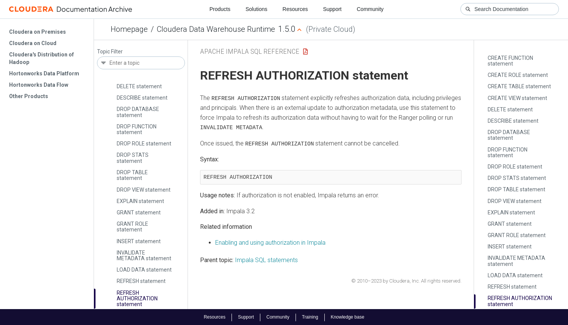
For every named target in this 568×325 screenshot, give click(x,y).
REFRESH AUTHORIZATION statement (137, 299)
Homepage (129, 29)
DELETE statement (139, 86)
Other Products (28, 96)
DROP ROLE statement (144, 144)
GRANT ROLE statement (132, 227)
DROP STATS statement (133, 158)
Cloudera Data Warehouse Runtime (216, 29)
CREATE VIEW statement (517, 98)
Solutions (257, 9)
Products (220, 9)
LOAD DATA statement (144, 270)
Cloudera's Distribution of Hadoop (41, 58)
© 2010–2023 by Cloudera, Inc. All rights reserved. (406, 280)
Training (310, 316)
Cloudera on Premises (37, 32)
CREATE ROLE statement (518, 75)
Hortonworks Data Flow (38, 85)
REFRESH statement (141, 281)
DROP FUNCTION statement (136, 129)
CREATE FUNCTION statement (510, 61)
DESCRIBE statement (142, 98)
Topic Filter (110, 52)
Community (370, 9)
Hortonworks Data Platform (44, 73)
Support (332, 9)
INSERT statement (139, 241)
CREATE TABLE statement (519, 86)
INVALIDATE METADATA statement (144, 255)
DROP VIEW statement (144, 190)
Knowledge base (348, 316)
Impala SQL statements (266, 259)
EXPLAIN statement (140, 201)
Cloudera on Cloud (32, 43)
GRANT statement (139, 212)
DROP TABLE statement (132, 175)
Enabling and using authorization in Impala (270, 242)
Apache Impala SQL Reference (249, 51)
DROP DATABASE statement (138, 112)
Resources (295, 9)
